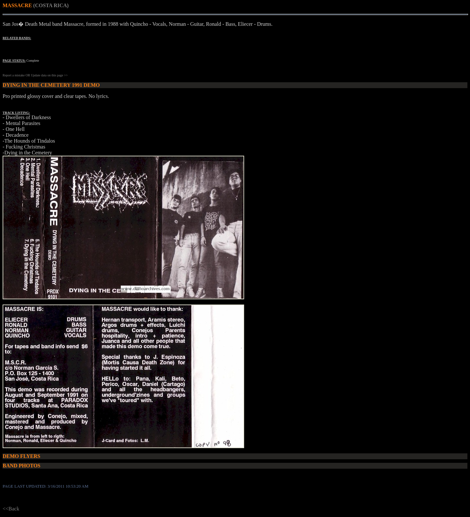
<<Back (11, 508)
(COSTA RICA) (51, 5)
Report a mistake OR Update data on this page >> (35, 75)
